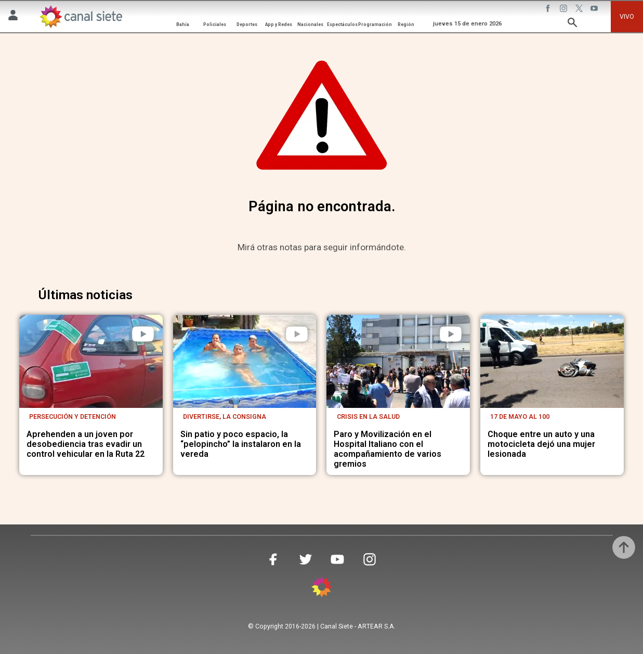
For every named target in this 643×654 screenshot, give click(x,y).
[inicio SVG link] (321, 588)
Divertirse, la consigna (224, 416)
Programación (375, 24)
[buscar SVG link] (572, 24)
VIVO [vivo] (627, 16)
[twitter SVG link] (580, 10)
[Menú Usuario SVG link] (13, 17)
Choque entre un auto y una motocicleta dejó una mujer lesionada (541, 444)
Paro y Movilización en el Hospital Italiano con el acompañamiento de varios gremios (387, 449)
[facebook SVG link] (549, 10)
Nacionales (310, 24)
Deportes (247, 24)
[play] (143, 334)
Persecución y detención (72, 416)
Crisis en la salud (368, 416)
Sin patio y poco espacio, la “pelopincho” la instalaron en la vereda (240, 444)
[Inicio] (80, 16)
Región (406, 24)
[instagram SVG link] (564, 10)
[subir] (624, 547)
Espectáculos (342, 24)
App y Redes (278, 24)
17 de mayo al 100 (519, 416)
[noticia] (91, 361)
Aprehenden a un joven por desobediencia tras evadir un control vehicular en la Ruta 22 (86, 444)
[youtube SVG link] (595, 10)
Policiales (214, 24)
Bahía (182, 24)
